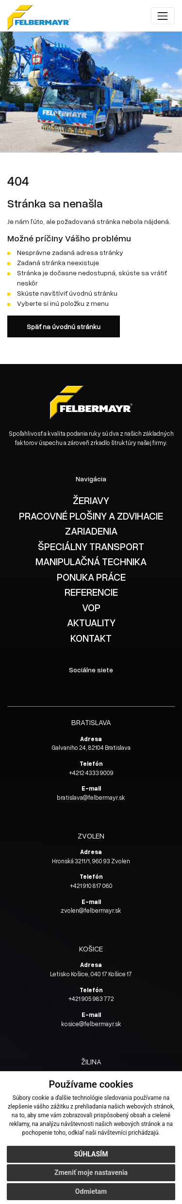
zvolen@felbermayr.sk (91, 910)
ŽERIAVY (91, 500)
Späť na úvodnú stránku (63, 326)
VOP (91, 607)
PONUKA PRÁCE (91, 576)
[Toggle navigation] (163, 15)
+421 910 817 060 (91, 885)
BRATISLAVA (91, 722)
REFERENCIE (91, 592)
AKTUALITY (91, 622)
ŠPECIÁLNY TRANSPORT (91, 546)
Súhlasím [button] (91, 1154)
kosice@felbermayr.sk (91, 1024)
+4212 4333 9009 (91, 772)
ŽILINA (91, 1061)
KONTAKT (91, 638)
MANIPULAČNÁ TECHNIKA (91, 561)
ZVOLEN (91, 835)
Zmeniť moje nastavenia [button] (91, 1172)
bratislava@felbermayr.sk (91, 797)
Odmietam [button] (91, 1191)
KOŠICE (91, 948)
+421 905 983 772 (91, 998)
